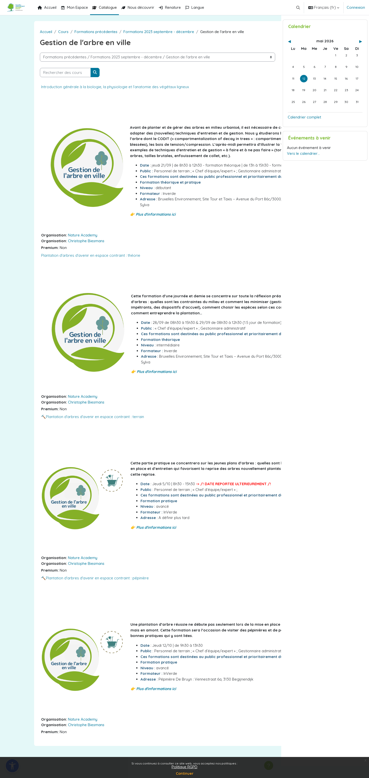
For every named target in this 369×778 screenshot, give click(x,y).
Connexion (356, 7)
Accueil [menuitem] (46, 7)
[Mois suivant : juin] (351, 53)
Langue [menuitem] (194, 7)
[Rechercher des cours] (43, 72)
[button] (298, 7)
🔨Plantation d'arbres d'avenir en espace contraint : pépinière (73, 598)
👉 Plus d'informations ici (131, 231)
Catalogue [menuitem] (104, 7)
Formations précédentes (73, 31)
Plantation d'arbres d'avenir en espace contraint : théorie (68, 272)
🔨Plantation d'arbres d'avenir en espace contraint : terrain (70, 436)
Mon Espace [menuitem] (74, 7)
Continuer (184, 773)
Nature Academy (60, 252)
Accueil (24, 31)
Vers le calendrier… (303, 165)
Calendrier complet (304, 129)
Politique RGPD (184, 766)
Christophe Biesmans (64, 257)
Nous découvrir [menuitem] (137, 7)
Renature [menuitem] (169, 7)
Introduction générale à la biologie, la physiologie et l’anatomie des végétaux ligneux (93, 86)
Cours (41, 31)
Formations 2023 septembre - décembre (136, 31)
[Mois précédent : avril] (299, 53)
